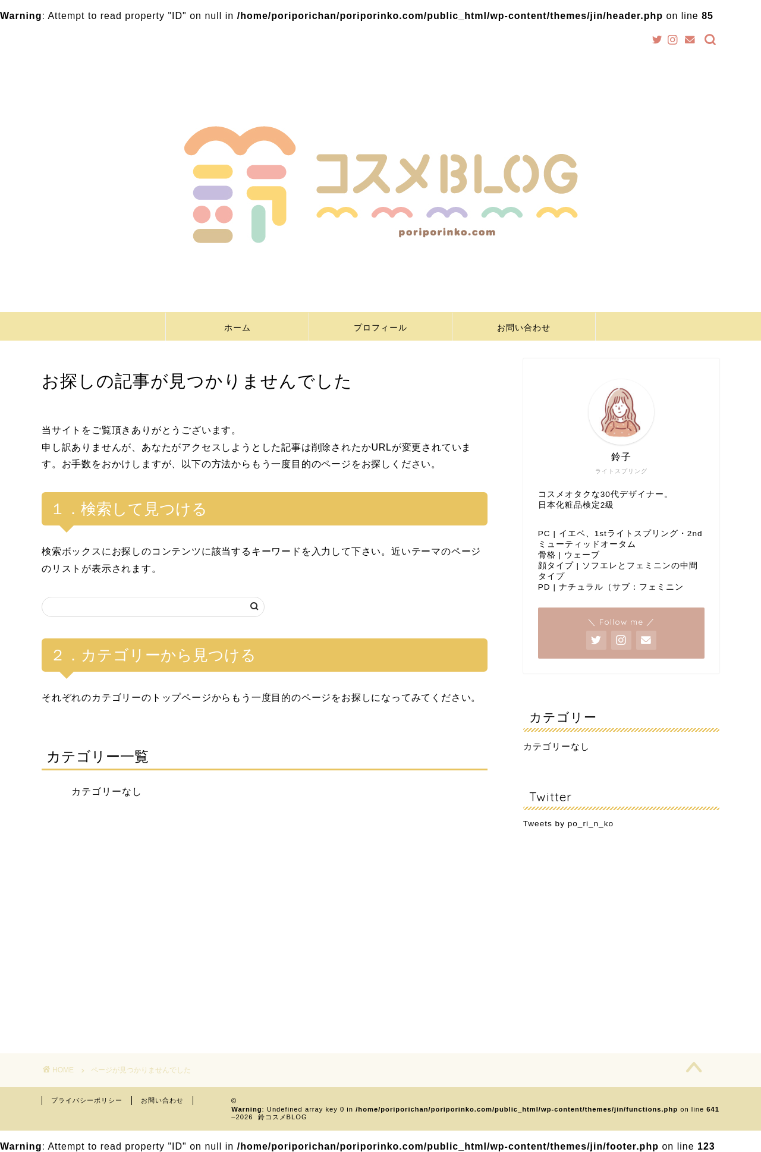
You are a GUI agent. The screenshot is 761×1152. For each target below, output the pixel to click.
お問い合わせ (524, 327)
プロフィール (380, 327)
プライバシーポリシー (86, 1100)
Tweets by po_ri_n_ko (568, 823)
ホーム (237, 327)
